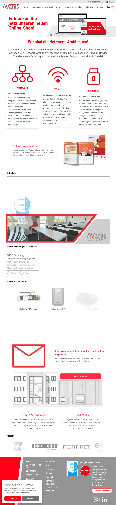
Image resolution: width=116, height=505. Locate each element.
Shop (108, 7)
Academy (79, 7)
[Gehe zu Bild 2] (54, 35)
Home (25, 7)
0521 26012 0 (31, 471)
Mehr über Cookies (22, 493)
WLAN (58, 7)
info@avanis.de (32, 475)
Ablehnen (30, 499)
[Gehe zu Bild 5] (65, 35)
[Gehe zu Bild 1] (51, 35)
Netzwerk (49, 7)
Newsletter (50, 477)
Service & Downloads (96, 2)
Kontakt (100, 7)
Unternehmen (37, 7)
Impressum (50, 461)
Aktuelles (90, 7)
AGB (47, 465)
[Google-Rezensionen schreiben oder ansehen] (102, 490)
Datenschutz (51, 469)
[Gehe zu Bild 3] (58, 35)
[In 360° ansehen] (80, 376)
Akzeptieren (13, 499)
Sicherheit (68, 7)
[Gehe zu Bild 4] (61, 35)
